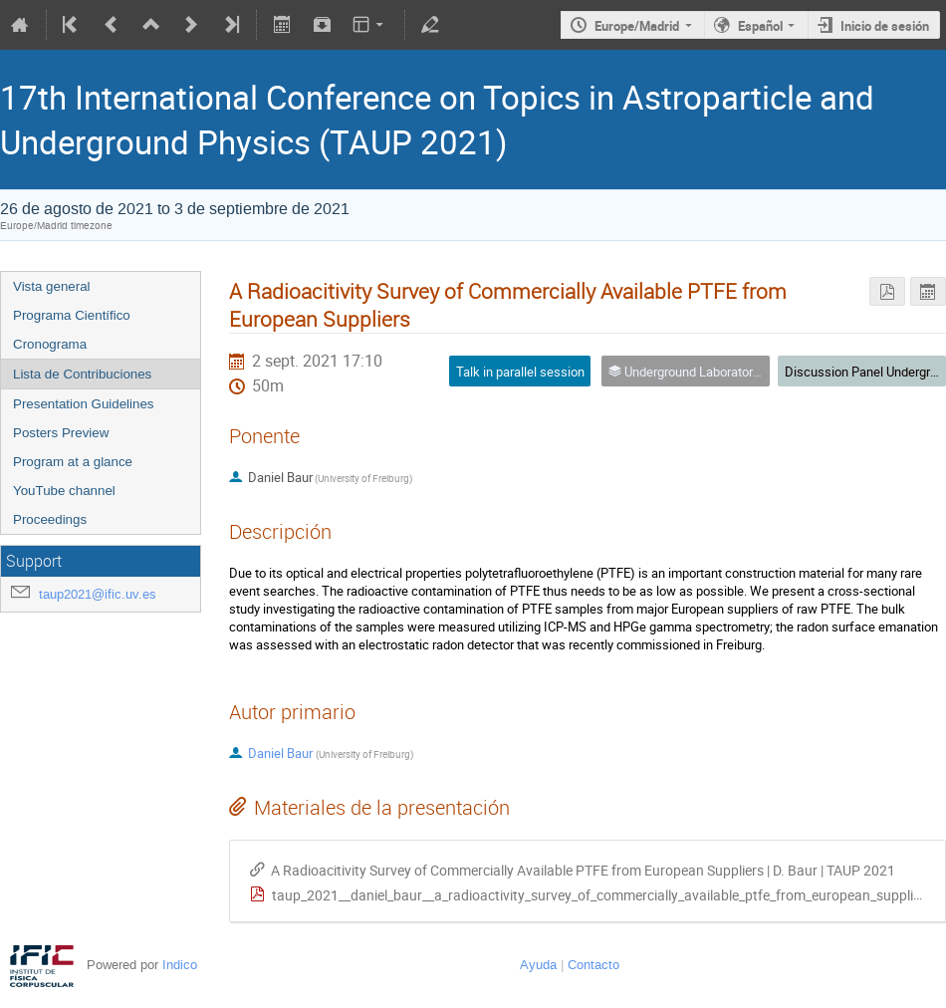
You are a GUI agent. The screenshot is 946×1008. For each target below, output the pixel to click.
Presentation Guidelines (83, 403)
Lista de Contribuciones (82, 374)
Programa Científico (71, 315)
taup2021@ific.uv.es (97, 594)
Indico (179, 964)
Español (760, 26)
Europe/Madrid (636, 26)
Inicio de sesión (884, 26)
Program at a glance (72, 461)
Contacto (593, 964)
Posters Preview (61, 432)
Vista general (52, 286)
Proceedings (50, 519)
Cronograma (50, 344)
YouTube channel (64, 490)
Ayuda (538, 964)
